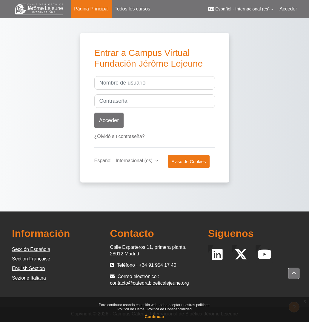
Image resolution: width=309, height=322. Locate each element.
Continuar (154, 316)
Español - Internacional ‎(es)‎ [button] (124, 160)
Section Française (31, 258)
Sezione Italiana (29, 277)
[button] (241, 9)
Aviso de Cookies (189, 161)
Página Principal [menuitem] (91, 8)
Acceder (288, 8)
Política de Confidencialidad (169, 309)
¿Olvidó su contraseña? (119, 136)
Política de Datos (131, 309)
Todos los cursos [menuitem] (132, 8)
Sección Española (31, 249)
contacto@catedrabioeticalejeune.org (149, 283)
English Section (28, 268)
